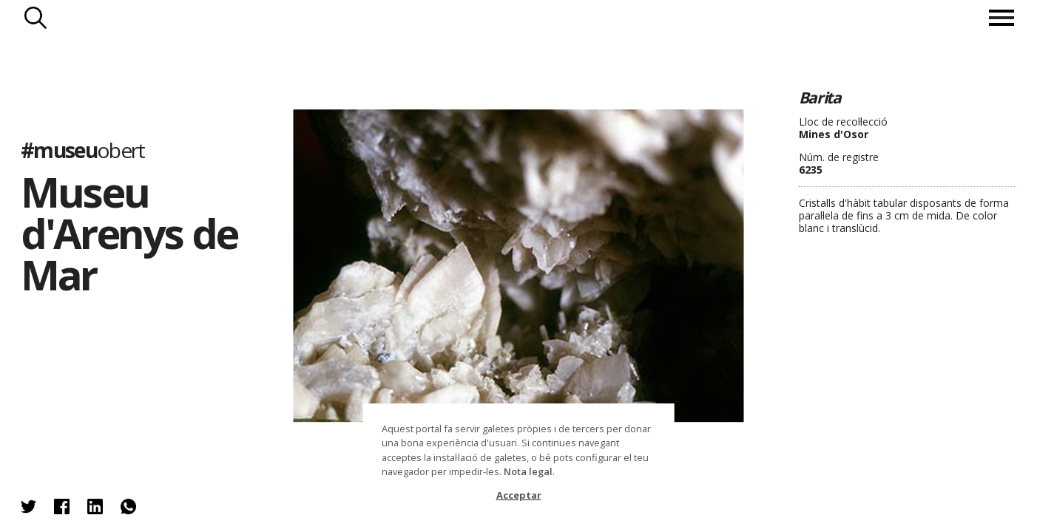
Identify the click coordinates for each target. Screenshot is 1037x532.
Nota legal (528, 471)
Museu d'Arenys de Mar (129, 232)
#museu (83, 150)
